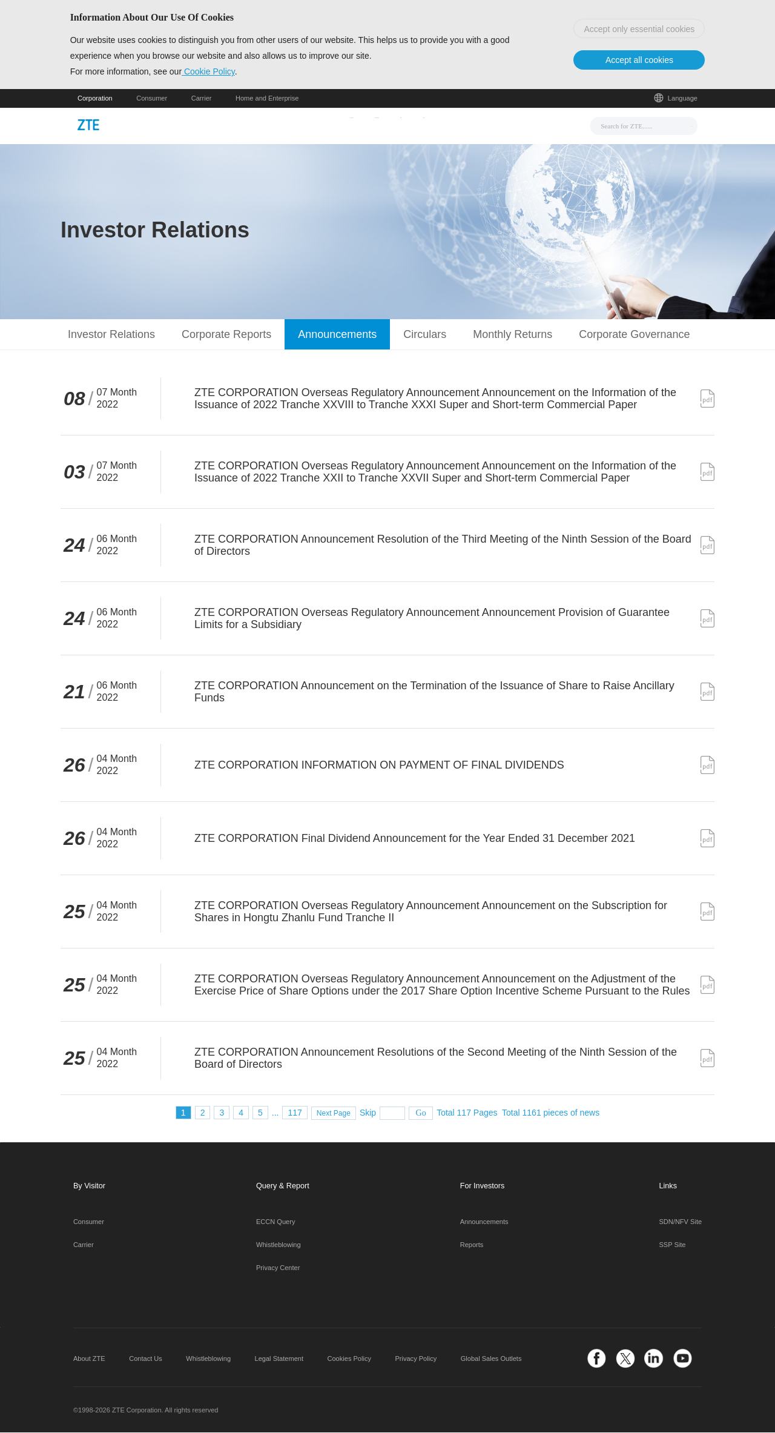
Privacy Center (278, 1268)
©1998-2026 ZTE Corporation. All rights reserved (146, 1410)
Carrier (201, 99)
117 (295, 1113)
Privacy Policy (416, 1359)
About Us (504, 125)
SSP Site (672, 1245)
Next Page (334, 1114)
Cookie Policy (215, 72)
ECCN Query (275, 1222)
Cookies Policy (349, 1359)
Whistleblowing (278, 1245)
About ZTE (89, 1359)
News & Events (283, 125)
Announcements (484, 1222)
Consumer (151, 99)
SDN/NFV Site (680, 1222)
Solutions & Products (373, 125)
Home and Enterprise (267, 99)
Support (450, 125)
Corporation (95, 99)
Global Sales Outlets (491, 1359)
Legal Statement (279, 1359)
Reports (472, 1245)
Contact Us (145, 1359)
